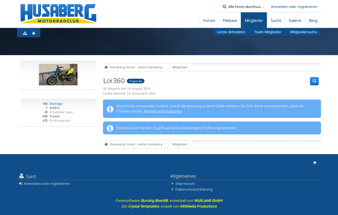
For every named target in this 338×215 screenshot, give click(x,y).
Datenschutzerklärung (194, 189)
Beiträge (56, 103)
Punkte (55, 116)
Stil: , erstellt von (169, 206)
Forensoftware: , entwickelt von (168, 200)
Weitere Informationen (163, 111)
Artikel (54, 108)
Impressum (185, 183)
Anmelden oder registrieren (294, 6)
